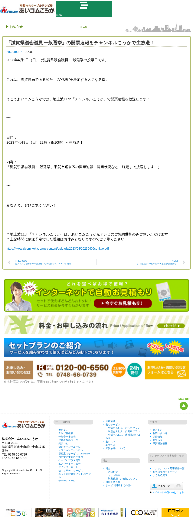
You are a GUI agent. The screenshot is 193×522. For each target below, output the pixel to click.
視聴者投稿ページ (68, 441)
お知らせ (157, 441)
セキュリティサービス (70, 471)
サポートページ (67, 481)
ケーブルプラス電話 (69, 461)
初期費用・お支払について (122, 479)
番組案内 (63, 431)
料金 (108, 469)
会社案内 (157, 431)
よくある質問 (160, 476)
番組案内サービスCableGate (74, 454)
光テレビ (63, 444)
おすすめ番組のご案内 (70, 458)
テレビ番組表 (65, 434)
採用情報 (157, 437)
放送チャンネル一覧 (69, 448)
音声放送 (110, 422)
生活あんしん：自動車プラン (124, 432)
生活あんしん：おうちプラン (124, 429)
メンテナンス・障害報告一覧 (169, 469)
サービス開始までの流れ (119, 486)
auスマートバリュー (69, 464)
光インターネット (68, 468)
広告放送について (115, 449)
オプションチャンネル (70, 451)
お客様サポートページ (165, 473)
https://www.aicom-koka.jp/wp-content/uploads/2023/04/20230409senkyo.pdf (57, 249)
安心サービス (113, 425)
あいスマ (110, 442)
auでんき (111, 446)
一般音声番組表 (67, 437)
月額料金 (113, 473)
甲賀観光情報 (160, 444)
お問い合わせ (160, 434)
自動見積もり (113, 483)
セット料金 (114, 476)
